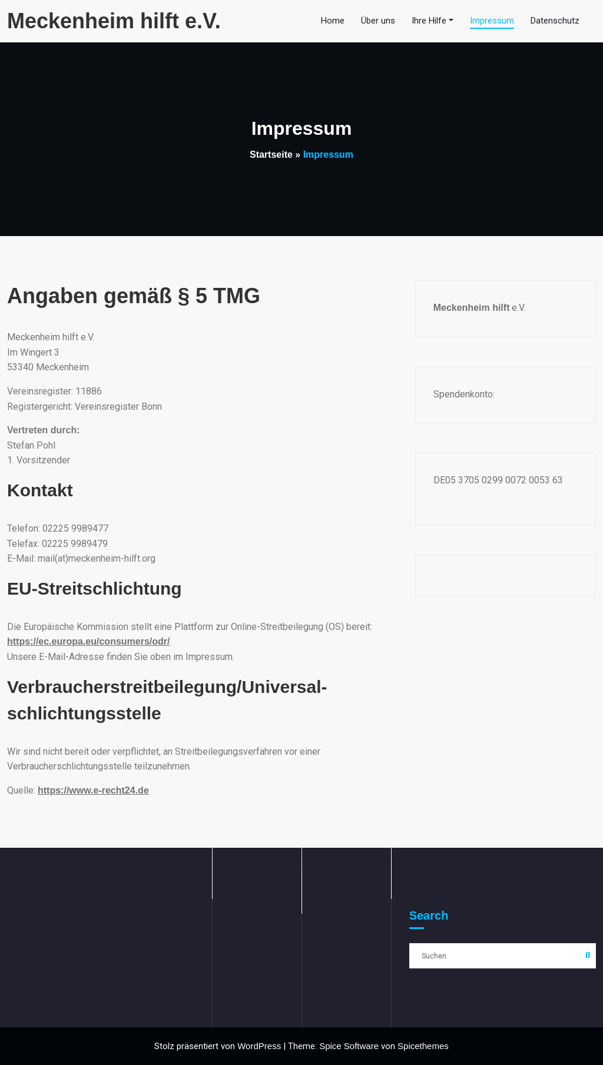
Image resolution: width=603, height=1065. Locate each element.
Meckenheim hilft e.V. (114, 21)
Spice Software (349, 1046)
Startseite (271, 155)
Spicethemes (423, 1046)
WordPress (259, 1046)
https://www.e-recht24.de (93, 790)
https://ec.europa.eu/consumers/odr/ (88, 641)
